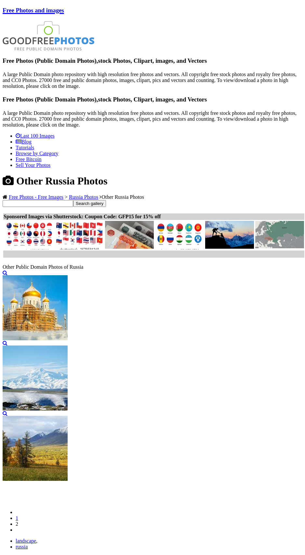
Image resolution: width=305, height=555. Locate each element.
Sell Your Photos (33, 165)
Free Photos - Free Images (36, 197)
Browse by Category (37, 153)
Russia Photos (83, 197)
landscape (26, 541)
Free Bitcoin (29, 159)
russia (22, 546)
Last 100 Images (35, 136)
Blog (24, 141)
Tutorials (25, 147)
